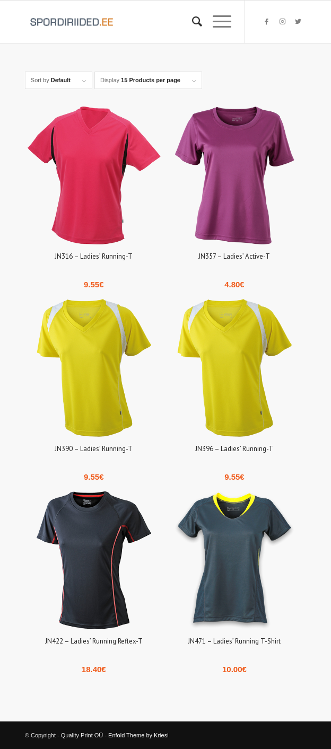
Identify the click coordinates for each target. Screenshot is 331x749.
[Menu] (216, 22)
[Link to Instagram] (282, 22)
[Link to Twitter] (298, 22)
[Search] (191, 22)
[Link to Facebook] (266, 22)
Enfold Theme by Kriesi (138, 735)
